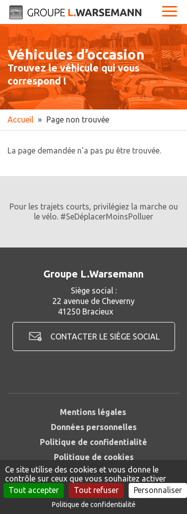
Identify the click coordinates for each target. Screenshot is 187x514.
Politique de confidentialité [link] (94, 504)
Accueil (20, 119)
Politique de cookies (94, 457)
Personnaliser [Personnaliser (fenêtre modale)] (158, 490)
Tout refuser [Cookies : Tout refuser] (96, 490)
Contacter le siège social (105, 336)
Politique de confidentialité (93, 442)
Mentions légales (93, 412)
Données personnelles (94, 427)
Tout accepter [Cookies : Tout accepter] (33, 490)
